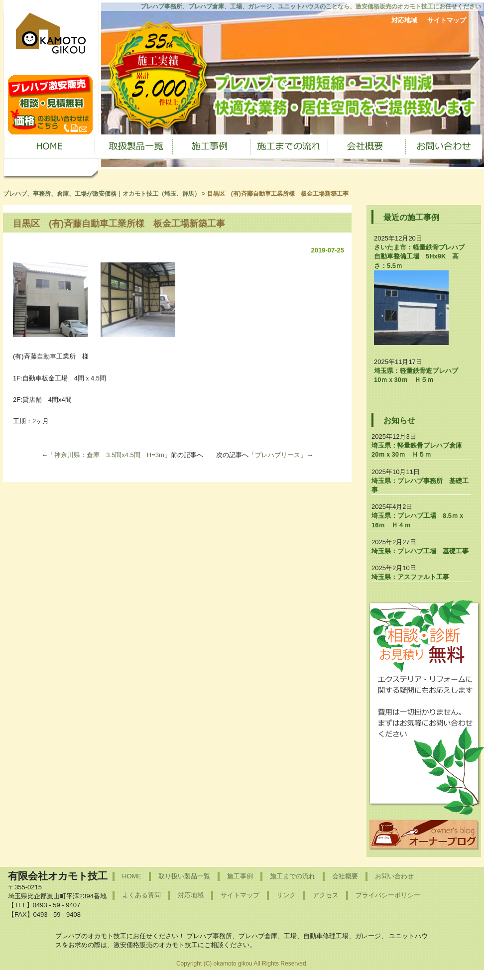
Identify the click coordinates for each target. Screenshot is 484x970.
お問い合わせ (394, 876)
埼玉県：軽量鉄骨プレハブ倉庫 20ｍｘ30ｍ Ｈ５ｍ (420, 450)
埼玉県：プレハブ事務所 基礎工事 (420, 485)
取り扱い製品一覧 (184, 876)
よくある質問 (141, 895)
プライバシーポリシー (388, 895)
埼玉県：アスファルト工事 (410, 577)
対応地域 (404, 20)
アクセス (326, 895)
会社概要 (345, 876)
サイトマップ (446, 20)
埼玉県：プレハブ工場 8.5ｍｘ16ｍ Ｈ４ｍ (418, 520)
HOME (131, 876)
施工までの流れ (292, 876)
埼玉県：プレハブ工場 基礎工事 (420, 551)
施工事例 (240, 876)
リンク (286, 895)
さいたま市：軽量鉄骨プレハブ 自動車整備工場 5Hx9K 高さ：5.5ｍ (422, 256)
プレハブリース (277, 455)
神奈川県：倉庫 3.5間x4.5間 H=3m (109, 455)
